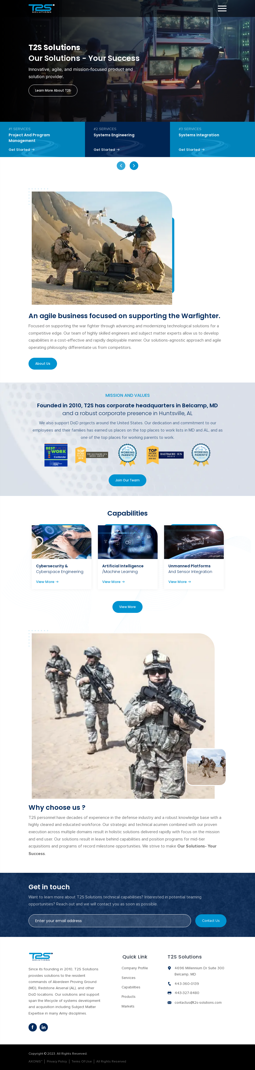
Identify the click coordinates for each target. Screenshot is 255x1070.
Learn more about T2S (53, 90)
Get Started (23, 149)
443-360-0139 (187, 983)
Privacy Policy (57, 1061)
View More (47, 583)
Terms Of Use (82, 1061)
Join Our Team (127, 481)
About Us (43, 364)
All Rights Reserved (111, 1061)
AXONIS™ (35, 1061)
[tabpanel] (42, 140)
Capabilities (130, 986)
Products (128, 996)
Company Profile (135, 967)
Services (128, 977)
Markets (127, 1005)
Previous (121, 166)
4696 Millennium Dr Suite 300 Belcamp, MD (200, 970)
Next (134, 166)
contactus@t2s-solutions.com (199, 1002)
